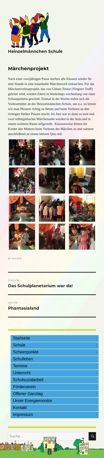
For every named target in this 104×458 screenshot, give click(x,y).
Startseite (21, 338)
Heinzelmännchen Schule (35, 51)
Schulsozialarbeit (28, 380)
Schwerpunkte (26, 352)
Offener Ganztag (28, 393)
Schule (19, 345)
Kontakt (20, 407)
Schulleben (23, 359)
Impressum (23, 414)
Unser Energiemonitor (32, 400)
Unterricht (22, 373)
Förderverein (24, 387)
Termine (20, 366)
